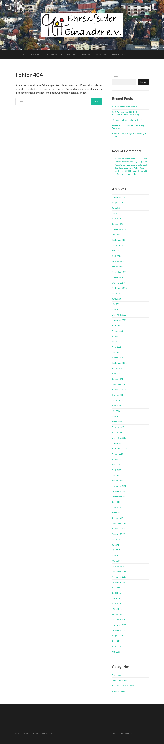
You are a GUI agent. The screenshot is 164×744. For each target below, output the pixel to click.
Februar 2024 (118, 261)
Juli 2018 (116, 502)
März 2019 (117, 475)
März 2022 (117, 352)
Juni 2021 (116, 373)
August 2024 (117, 245)
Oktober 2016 (118, 582)
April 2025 (116, 218)
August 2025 (117, 202)
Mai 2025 (116, 213)
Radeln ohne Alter (120, 680)
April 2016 (116, 603)
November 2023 (119, 277)
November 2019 (119, 443)
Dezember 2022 (119, 314)
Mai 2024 (116, 250)
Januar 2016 (117, 614)
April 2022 (116, 347)
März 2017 (117, 561)
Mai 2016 (116, 598)
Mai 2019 (116, 464)
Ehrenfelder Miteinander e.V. (37, 734)
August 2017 (117, 539)
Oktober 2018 (118, 491)
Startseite (20, 54)
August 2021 (117, 368)
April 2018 (116, 507)
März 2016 (117, 609)
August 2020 (117, 400)
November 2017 (119, 528)
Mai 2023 (116, 304)
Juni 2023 (116, 298)
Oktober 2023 (118, 282)
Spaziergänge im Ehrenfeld (123, 685)
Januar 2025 (117, 224)
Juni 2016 (116, 593)
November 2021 (119, 357)
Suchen (115, 76)
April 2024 (116, 256)
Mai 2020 (116, 411)
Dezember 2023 (119, 272)
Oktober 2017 (118, 534)
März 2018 (117, 512)
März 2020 (117, 421)
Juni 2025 (116, 208)
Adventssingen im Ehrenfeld (124, 106)
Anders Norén (132, 734)
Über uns (35, 54)
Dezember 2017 (119, 523)
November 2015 (119, 625)
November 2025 (119, 197)
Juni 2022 (116, 336)
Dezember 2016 (119, 571)
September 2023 (119, 288)
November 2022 (119, 320)
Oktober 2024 (118, 234)
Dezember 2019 (119, 438)
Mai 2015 (116, 651)
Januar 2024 (117, 266)
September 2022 (119, 325)
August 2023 (117, 293)
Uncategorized (118, 690)
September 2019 (119, 448)
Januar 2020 (117, 432)
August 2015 (117, 635)
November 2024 (119, 229)
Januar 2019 (117, 480)
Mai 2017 (116, 550)
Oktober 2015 (118, 630)
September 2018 (119, 496)
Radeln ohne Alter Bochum (61, 54)
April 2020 (116, 416)
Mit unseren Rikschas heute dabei (127, 120)
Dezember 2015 (119, 619)
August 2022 (117, 331)
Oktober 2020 (118, 395)
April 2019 (116, 470)
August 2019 (117, 454)
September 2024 (119, 240)
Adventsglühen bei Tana (127, 174)
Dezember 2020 (119, 384)
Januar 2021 (117, 379)
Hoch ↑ (145, 734)
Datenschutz (118, 54)
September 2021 (119, 363)
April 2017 (116, 555)
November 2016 (119, 576)
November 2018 (119, 486)
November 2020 (119, 389)
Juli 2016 (116, 587)
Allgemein (116, 675)
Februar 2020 (118, 427)
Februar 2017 (118, 566)
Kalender (85, 54)
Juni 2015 (116, 646)
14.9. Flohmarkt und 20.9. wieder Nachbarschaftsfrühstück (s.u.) (126, 113)
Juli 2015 (116, 641)
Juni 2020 (116, 405)
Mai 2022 (116, 341)
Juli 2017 (116, 545)
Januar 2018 (117, 518)
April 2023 (116, 309)
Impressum (101, 54)
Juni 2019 (116, 459)
